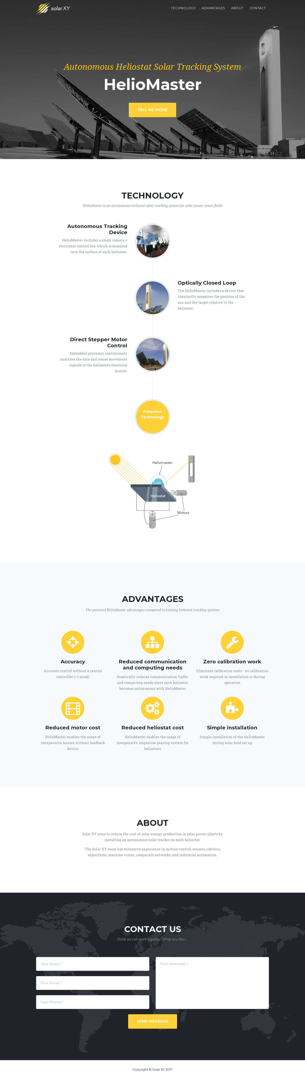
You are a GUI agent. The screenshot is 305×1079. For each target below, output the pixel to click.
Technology (183, 11)
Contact (258, 11)
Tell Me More (152, 110)
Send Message (152, 1021)
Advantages (213, 11)
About (237, 11)
